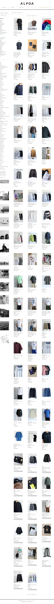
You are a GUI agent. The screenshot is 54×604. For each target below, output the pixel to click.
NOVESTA (1, 122)
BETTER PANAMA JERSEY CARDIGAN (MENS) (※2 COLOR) (44, 334)
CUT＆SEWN (2, 23)
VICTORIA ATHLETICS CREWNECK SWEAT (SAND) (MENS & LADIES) (18, 204)
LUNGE (1, 110)
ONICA (1, 126)
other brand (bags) (3, 173)
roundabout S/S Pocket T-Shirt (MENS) (44, 289)
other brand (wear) (3, 171)
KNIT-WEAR (2, 24)
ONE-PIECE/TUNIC (3, 42)
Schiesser (1, 144)
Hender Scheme (2, 95)
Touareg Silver (2, 156)
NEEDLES (1, 117)
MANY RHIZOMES (3, 112)
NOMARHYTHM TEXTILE (4, 121)
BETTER (1, 74)
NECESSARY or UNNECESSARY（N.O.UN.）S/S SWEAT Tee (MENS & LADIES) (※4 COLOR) (18, 290)
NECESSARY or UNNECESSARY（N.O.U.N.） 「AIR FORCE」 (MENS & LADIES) (16, 380)
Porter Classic (2, 134)
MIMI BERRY (2, 115)
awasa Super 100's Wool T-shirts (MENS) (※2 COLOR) (17, 467)
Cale (0, 80)
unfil (0, 164)
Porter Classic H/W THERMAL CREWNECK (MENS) (32, 423)
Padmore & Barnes (3, 128)
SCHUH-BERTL (2, 145)
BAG (0, 27)
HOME (13, 12)
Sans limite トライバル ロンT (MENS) (44, 161)
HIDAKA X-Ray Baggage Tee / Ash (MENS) (45, 97)
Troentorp (1, 159)
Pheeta (1, 132)
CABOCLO (1, 79)
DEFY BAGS (2, 84)
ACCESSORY (2, 33)
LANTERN (1, 105)
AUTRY (1, 69)
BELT (1, 28)
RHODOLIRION (2, 139)
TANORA (1, 150)
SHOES (1, 26)
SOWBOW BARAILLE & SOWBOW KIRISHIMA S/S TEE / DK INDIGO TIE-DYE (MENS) (45, 424)
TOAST (1, 155)
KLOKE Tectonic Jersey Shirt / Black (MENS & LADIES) (32, 289)
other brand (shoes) (3, 172)
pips (0, 133)
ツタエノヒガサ (2, 161)
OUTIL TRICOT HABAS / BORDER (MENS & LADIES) (18, 246)
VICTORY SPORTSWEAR (4, 166)
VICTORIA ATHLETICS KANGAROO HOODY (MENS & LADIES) (45, 204)
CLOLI (1, 83)
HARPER (1, 94)
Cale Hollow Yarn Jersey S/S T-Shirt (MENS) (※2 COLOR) (32, 32)
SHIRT (1, 22)
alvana (1, 64)
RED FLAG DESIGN (3, 138)
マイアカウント (34, 600)
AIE (0, 63)
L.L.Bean (1, 106)
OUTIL (1, 127)
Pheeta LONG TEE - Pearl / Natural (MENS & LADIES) (18, 140)
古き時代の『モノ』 (3, 177)
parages (1, 129)
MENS (16, 12)
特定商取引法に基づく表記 (21, 600)
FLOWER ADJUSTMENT (4, 89)
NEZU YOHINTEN (3, 118)
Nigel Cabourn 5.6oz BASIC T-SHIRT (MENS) (31, 445)
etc (0, 34)
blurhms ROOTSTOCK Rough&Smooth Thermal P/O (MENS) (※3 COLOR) (46, 514)
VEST (1, 21)
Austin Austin (2, 68)
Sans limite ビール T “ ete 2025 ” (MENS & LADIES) (45, 538)
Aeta (0, 62)
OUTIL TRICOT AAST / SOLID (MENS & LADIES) (17, 585)
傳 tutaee (1, 160)
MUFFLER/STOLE (3, 30)
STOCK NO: (2, 149)
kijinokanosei (2, 101)
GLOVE (1, 31)
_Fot (0, 91)
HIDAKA (1, 96)
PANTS (1, 25)
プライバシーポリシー (28, 600)
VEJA (1, 165)
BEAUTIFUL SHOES (3, 73)
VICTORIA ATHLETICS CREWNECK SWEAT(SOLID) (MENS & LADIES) (32, 204)
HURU (1, 99)
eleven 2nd (1, 85)
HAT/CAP (1, 29)
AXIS (1, 72)
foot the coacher (2, 90)
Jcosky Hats (2, 100)
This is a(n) (1, 154)
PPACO (1, 137)
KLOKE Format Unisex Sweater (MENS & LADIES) (31, 246)
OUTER (1, 20)
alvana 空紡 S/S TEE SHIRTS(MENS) (45, 379)
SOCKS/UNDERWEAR (3, 32)
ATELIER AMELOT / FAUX (4, 67)
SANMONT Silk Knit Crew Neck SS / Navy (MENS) (18, 97)
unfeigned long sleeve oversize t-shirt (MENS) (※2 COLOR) (17, 118)
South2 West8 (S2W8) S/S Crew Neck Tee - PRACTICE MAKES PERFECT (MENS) (45, 446)
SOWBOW (1, 148)
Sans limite (1, 143)
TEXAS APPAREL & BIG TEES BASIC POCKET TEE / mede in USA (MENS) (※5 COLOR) (46, 268)
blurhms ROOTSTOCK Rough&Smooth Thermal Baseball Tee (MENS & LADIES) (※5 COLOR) (31, 76)
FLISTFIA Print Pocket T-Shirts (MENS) (31, 561)
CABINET (1, 78)
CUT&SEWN (20, 12)
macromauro (2, 111)
